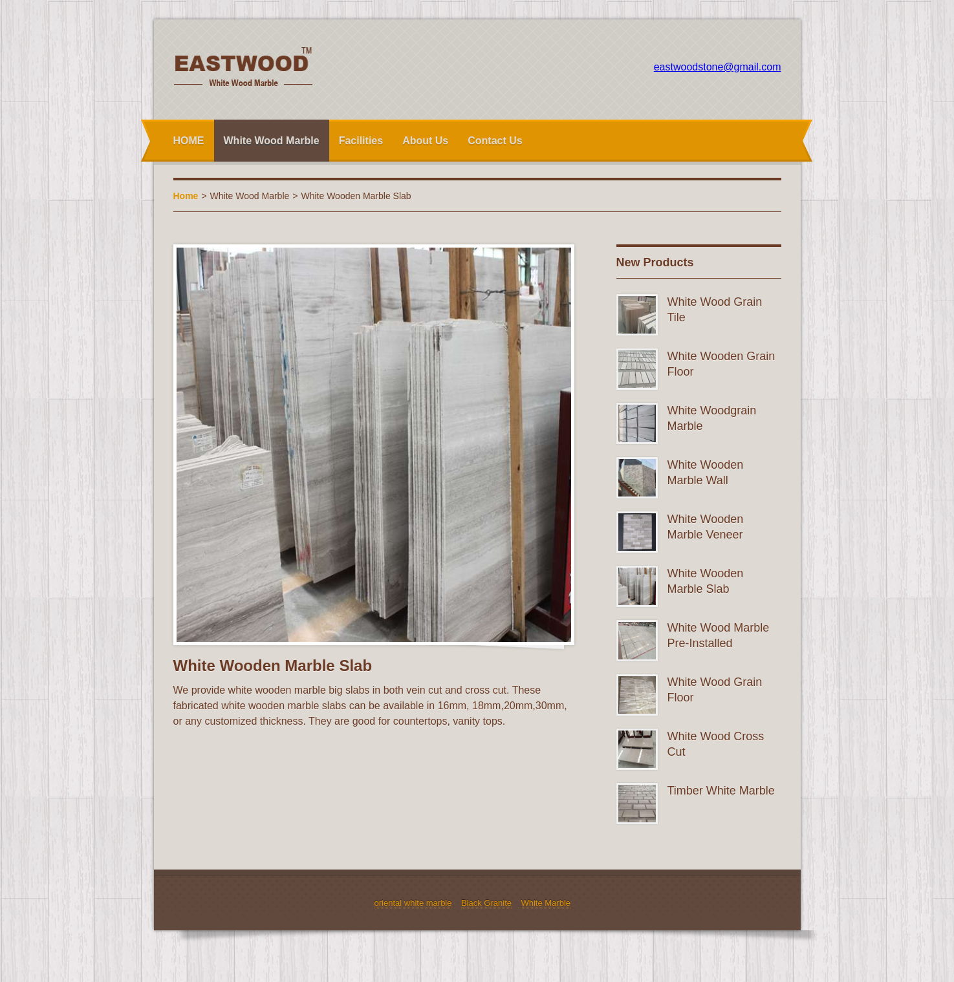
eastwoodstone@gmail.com (717, 66)
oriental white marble (413, 903)
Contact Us (495, 140)
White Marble (545, 903)
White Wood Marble (272, 140)
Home (186, 196)
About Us (425, 140)
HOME (188, 140)
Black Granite (486, 903)
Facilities (361, 140)
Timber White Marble (721, 790)
